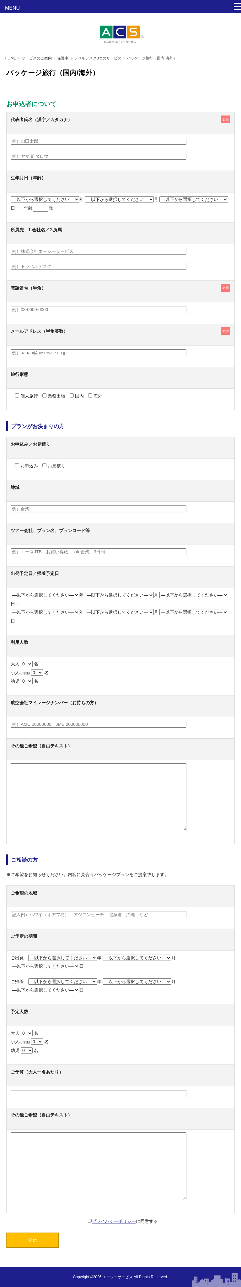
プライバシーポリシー (114, 1221)
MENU (12, 8)
